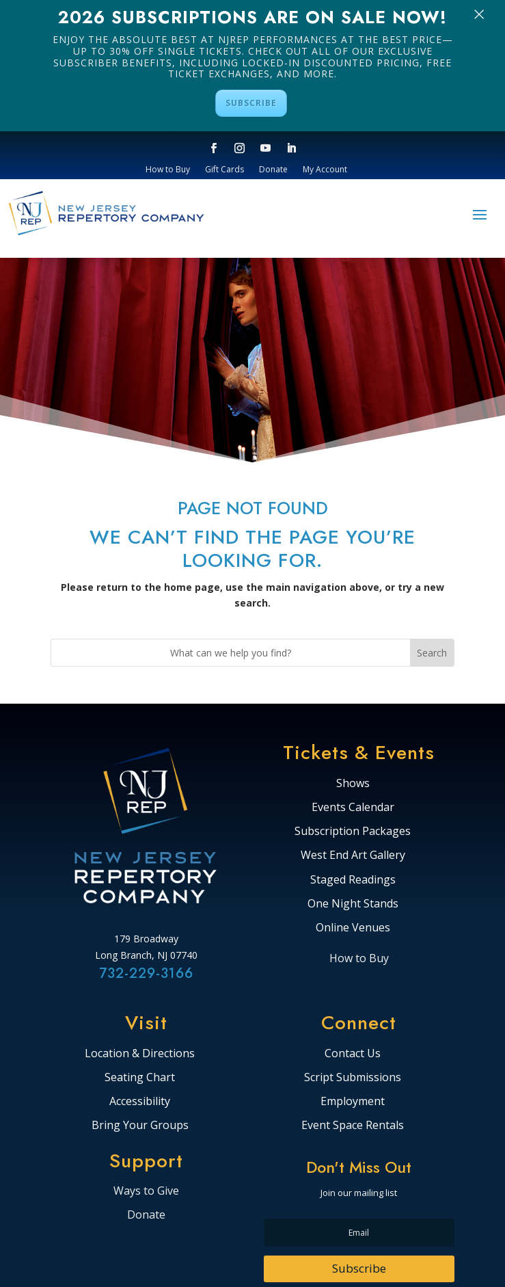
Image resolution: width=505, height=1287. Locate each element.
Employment (352, 1102)
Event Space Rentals (352, 1125)
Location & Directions (140, 1054)
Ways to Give (146, 1190)
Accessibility (139, 1102)
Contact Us (353, 1054)
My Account (325, 170)
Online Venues (353, 928)
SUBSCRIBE (251, 103)
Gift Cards (224, 170)
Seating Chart (140, 1078)
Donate (273, 170)
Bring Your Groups (140, 1125)
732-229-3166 (146, 973)
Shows (353, 784)
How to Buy (168, 170)
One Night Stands (353, 904)
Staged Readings (353, 880)
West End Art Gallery (353, 855)
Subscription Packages (353, 831)
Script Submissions (352, 1078)
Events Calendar (353, 807)
